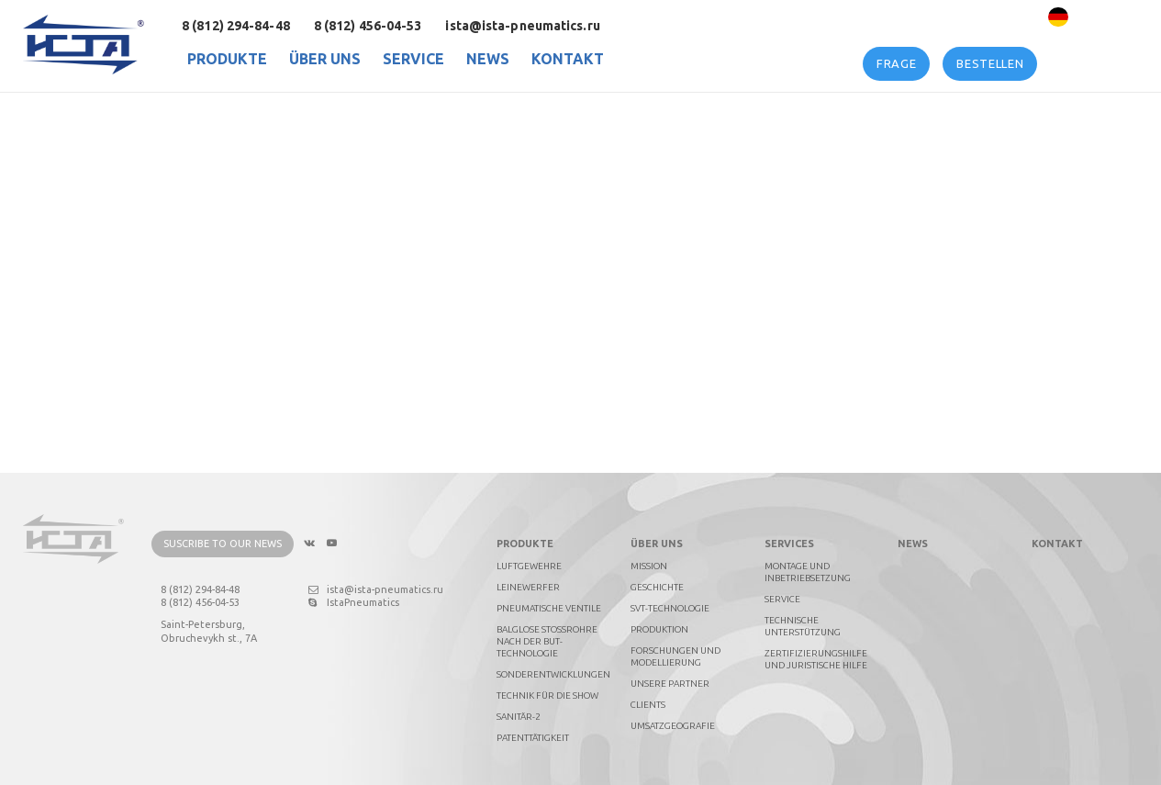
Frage (896, 63)
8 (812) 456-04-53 (368, 25)
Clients (648, 705)
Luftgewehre (529, 566)
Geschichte (657, 587)
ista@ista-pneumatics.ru (522, 25)
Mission (649, 566)
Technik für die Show (547, 695)
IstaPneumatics (353, 603)
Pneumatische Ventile (549, 608)
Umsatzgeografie (673, 726)
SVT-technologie (670, 608)
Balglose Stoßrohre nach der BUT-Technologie (547, 641)
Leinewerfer (528, 587)
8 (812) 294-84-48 (236, 25)
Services (789, 544)
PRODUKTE (227, 58)
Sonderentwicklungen (553, 674)
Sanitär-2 (519, 717)
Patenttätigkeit (533, 738)
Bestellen (989, 63)
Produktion (659, 629)
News (487, 58)
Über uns (325, 58)
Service (413, 58)
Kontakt (567, 58)
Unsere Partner (670, 683)
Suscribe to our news (222, 544)
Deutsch (1100, 17)
